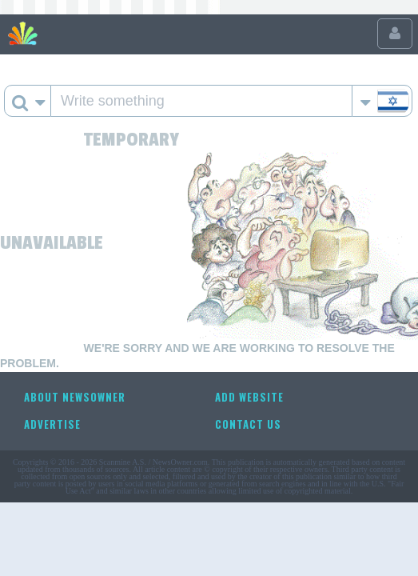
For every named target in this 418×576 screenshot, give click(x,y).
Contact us (248, 424)
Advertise (52, 424)
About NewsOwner (74, 397)
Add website (249, 397)
